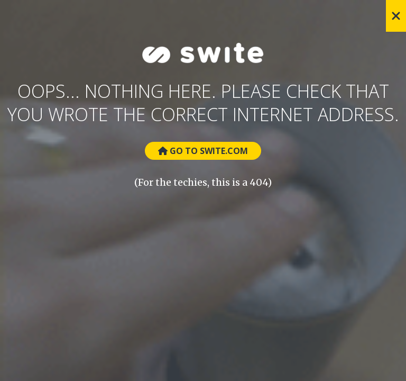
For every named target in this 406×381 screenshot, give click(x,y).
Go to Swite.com (203, 151)
